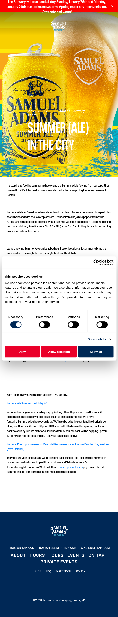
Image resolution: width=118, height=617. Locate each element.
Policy (80, 571)
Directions (63, 571)
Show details (97, 339)
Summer (12, 444)
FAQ (48, 571)
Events (75, 555)
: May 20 (42, 403)
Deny (22, 351)
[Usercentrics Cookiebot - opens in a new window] (96, 262)
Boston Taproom (22, 547)
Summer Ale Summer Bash (22, 403)
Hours (37, 555)
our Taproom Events (71, 467)
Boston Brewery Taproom (57, 547)
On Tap (96, 555)
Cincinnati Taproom (95, 547)
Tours (56, 555)
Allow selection (59, 351)
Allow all (96, 351)
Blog (38, 571)
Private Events (59, 561)
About (18, 555)
